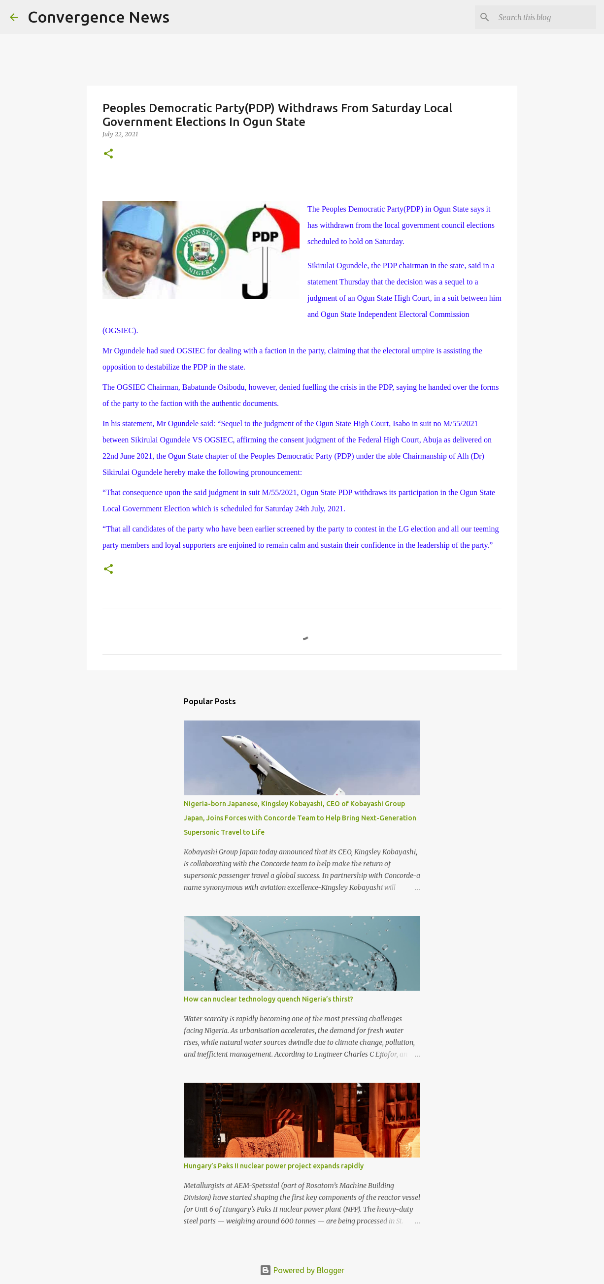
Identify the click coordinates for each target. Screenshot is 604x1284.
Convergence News (98, 17)
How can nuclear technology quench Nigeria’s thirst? (268, 999)
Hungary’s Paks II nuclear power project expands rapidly (274, 1166)
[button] (108, 154)
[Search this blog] (544, 17)
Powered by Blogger (302, 1270)
